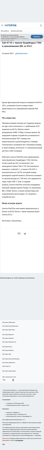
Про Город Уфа (6, 354)
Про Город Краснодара (9, 371)
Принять (37, 37)
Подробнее (38, 435)
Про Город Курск (7, 346)
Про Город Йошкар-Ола (9, 342)
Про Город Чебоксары (8, 322)
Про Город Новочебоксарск (10, 326)
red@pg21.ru (16, 412)
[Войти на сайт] (41, 25)
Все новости (5, 31)
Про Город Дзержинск (8, 362)
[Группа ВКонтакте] (3, 380)
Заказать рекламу (17, 31)
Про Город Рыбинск (8, 350)
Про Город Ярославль (8, 329)
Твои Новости (6, 366)
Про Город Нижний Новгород (10, 359)
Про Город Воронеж (8, 334)
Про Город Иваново (8, 338)
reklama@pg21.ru (27, 416)
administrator (21, 53)
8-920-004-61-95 (21, 414)
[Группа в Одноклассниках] (13, 380)
